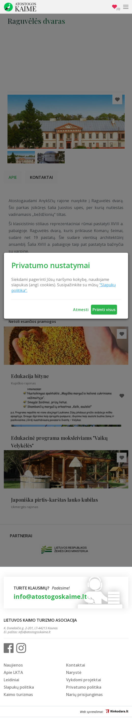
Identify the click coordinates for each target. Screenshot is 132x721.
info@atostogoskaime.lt (50, 596)
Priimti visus (104, 309)
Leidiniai (11, 679)
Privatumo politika (83, 687)
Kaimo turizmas (18, 694)
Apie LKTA (13, 672)
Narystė (73, 672)
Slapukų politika (19, 687)
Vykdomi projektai (83, 679)
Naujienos (13, 665)
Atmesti (80, 309)
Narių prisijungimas (84, 694)
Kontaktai (75, 665)
